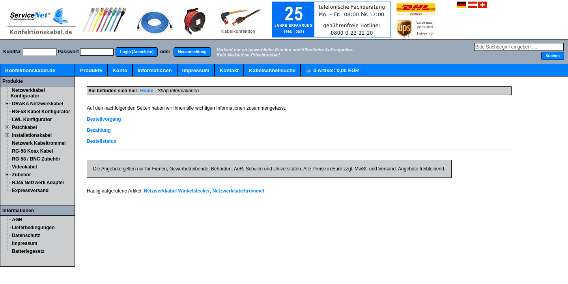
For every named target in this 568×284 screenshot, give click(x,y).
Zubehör (21, 175)
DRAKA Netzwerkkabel (37, 103)
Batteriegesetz (28, 251)
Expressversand (30, 190)
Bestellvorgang (104, 119)
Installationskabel (32, 135)
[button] (137, 52)
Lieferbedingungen (33, 227)
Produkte (91, 70)
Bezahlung (99, 130)
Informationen (155, 70)
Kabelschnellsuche (272, 70)
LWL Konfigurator (32, 119)
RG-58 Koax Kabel (32, 151)
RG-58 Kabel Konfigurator (41, 111)
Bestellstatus (101, 141)
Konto (119, 70)
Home (146, 90)
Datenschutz (26, 235)
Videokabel (24, 167)
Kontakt (229, 70)
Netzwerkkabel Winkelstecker (177, 191)
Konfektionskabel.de (30, 70)
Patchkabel (24, 127)
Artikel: (332, 70)
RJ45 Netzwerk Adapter (38, 182)
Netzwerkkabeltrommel (238, 191)
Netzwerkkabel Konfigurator (28, 93)
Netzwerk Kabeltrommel (38, 143)
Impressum (195, 70)
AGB (17, 219)
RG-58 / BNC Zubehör (36, 159)
